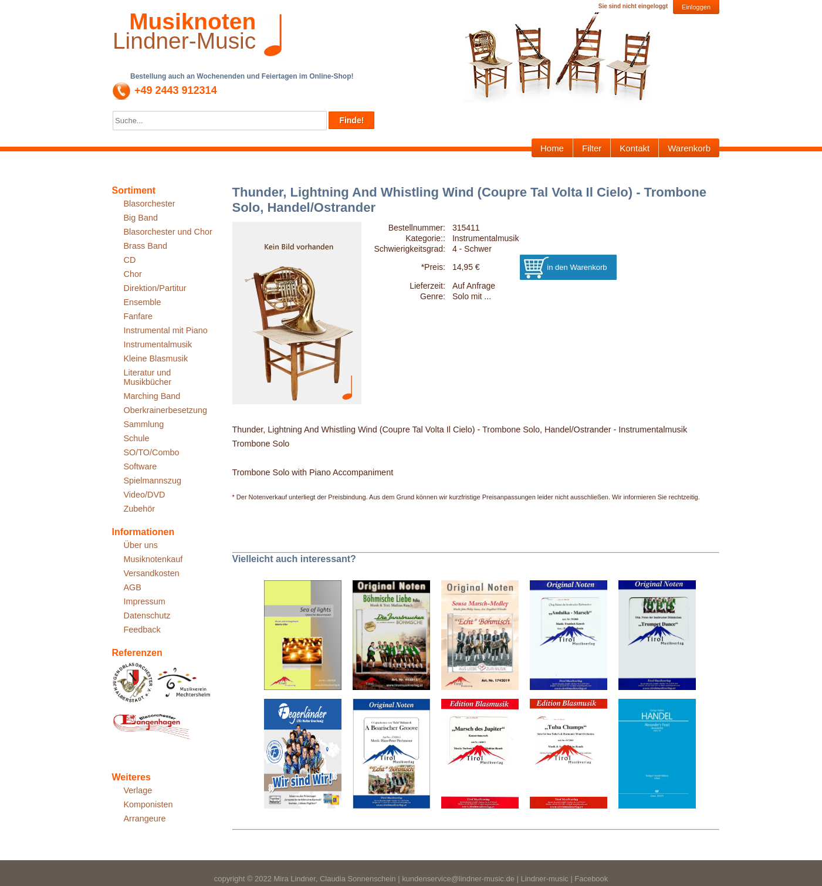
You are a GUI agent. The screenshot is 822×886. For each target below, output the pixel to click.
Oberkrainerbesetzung (165, 410)
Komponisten (148, 804)
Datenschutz (147, 615)
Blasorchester (149, 203)
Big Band (141, 217)
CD (130, 260)
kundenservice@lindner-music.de (458, 878)
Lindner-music (544, 878)
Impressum (144, 601)
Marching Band (152, 396)
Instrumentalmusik (158, 344)
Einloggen (696, 7)
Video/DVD (144, 494)
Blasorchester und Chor (168, 231)
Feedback (142, 629)
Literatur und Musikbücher (148, 377)
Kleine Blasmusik (156, 358)
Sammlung (144, 424)
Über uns (141, 545)
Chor (133, 274)
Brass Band (145, 246)
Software (140, 466)
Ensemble (142, 302)
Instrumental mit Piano (166, 330)
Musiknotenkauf (153, 559)
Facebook (591, 878)
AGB (132, 587)
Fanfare (138, 316)
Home (552, 148)
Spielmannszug (152, 480)
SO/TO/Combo (152, 452)
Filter (591, 148)
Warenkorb (689, 148)
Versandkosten (152, 573)
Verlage (138, 790)
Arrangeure (145, 818)
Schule (137, 438)
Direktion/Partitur (155, 288)
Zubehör (139, 508)
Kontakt (635, 148)
